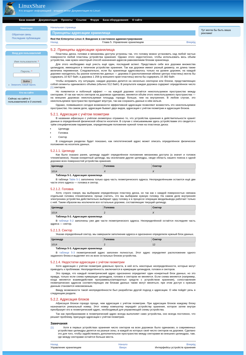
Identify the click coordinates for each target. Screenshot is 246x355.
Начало (122, 344)
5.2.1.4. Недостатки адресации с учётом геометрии (88, 262)
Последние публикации (26, 38)
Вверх (123, 347)
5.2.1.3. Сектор (61, 230)
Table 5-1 (74, 179)
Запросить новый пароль (23, 85)
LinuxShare (31, 5)
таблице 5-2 (66, 220)
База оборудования (115, 19)
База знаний (27, 19)
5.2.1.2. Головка (62, 189)
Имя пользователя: (26, 61)
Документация (48, 19)
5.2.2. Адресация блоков (70, 299)
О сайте (137, 19)
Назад (54, 42)
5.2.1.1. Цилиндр (63, 150)
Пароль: (26, 71)
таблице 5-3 (67, 252)
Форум (94, 19)
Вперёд (190, 42)
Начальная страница (63, 27)
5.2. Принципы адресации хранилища (83, 50)
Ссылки (81, 19)
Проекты (66, 19)
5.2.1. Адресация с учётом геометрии (80, 114)
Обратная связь (21, 34)
